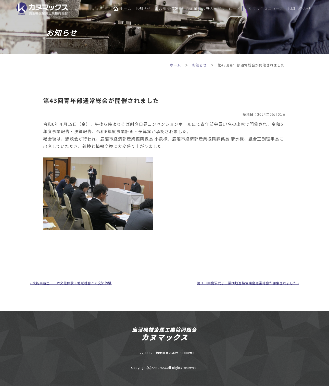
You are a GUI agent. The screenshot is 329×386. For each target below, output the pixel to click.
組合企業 (190, 8)
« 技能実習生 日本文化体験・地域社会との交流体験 (71, 283)
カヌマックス (164, 337)
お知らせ (143, 8)
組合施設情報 (166, 8)
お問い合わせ (299, 8)
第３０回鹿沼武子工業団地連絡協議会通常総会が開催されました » (248, 283)
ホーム (122, 8)
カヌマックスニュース (263, 8)
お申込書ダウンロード (221, 8)
